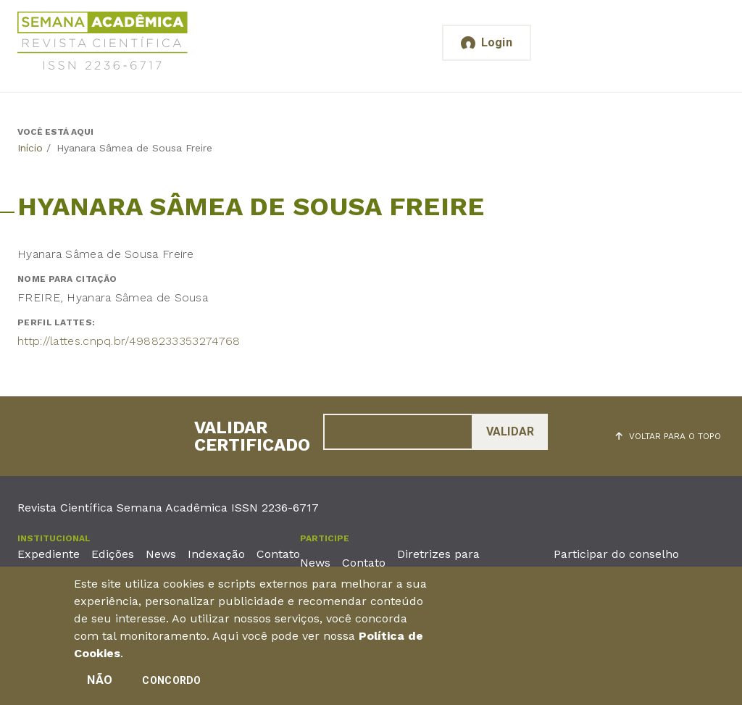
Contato (278, 554)
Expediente (48, 554)
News (161, 554)
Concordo (171, 685)
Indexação (216, 554)
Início (30, 148)
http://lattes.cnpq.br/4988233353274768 (128, 341)
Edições (112, 554)
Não (99, 685)
